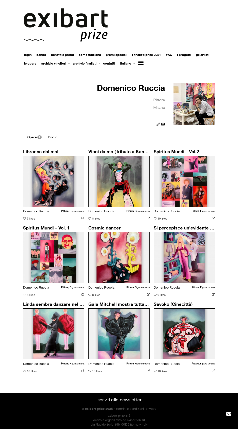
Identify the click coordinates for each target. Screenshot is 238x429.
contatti (109, 63)
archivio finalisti (85, 63)
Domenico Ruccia (131, 88)
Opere (34, 137)
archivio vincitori (54, 63)
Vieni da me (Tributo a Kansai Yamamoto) (130, 154)
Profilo (52, 137)
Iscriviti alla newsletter (119, 400)
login (28, 55)
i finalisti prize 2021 (146, 55)
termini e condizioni (130, 409)
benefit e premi (62, 55)
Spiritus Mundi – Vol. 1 (47, 231)
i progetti (184, 55)
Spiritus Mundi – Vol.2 (176, 154)
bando (41, 55)
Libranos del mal (42, 154)
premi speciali (116, 55)
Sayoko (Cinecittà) (174, 307)
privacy (151, 409)
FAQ (169, 55)
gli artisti (202, 55)
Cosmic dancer (105, 231)
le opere (30, 63)
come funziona (90, 55)
